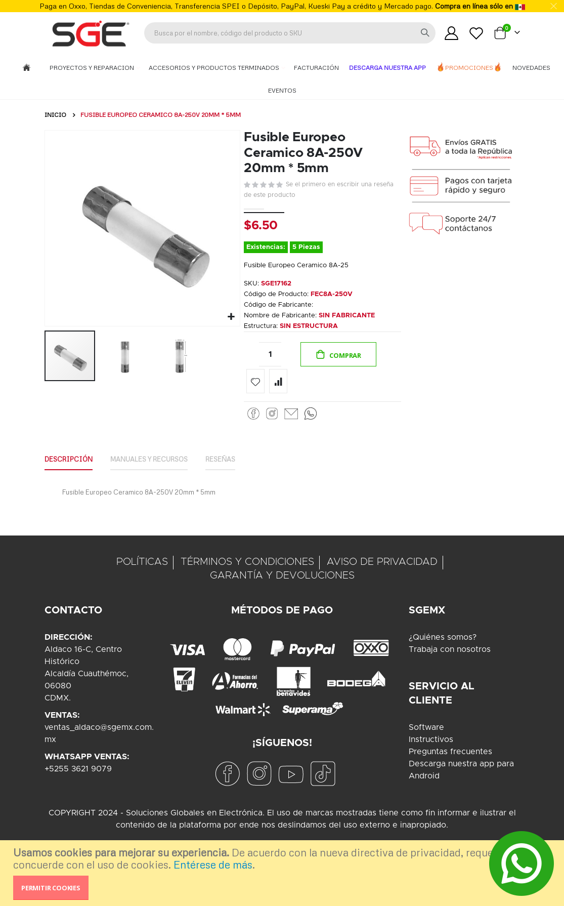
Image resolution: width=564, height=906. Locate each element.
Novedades (531, 67)
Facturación (316, 67)
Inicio (55, 114)
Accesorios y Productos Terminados (215, 67)
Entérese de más (212, 864)
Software (426, 742)
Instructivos (431, 755)
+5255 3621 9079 (78, 784)
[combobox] (290, 33)
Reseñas (237, 473)
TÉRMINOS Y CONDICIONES (247, 577)
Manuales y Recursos (159, 473)
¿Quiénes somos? (442, 652)
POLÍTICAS (142, 577)
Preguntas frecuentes (450, 767)
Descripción (71, 473)
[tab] (71, 474)
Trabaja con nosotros (450, 665)
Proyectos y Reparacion (93, 67)
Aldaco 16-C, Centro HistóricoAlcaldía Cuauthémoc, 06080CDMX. (86, 689)
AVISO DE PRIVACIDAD (382, 577)
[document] (283, 873)
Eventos (282, 90)
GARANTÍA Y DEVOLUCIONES (282, 591)
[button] (230, 315)
